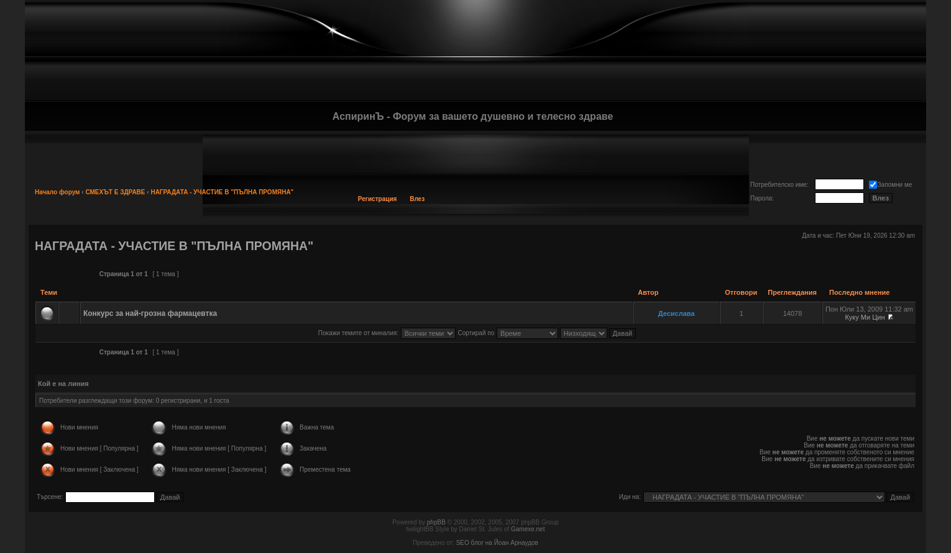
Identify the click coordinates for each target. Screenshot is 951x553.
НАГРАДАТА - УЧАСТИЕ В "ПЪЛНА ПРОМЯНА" (221, 192)
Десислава (676, 313)
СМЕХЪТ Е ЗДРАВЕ (115, 192)
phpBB (436, 522)
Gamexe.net (527, 529)
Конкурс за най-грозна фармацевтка (150, 313)
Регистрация (377, 199)
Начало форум (57, 192)
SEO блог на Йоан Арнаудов (497, 542)
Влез (417, 199)
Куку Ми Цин (864, 317)
